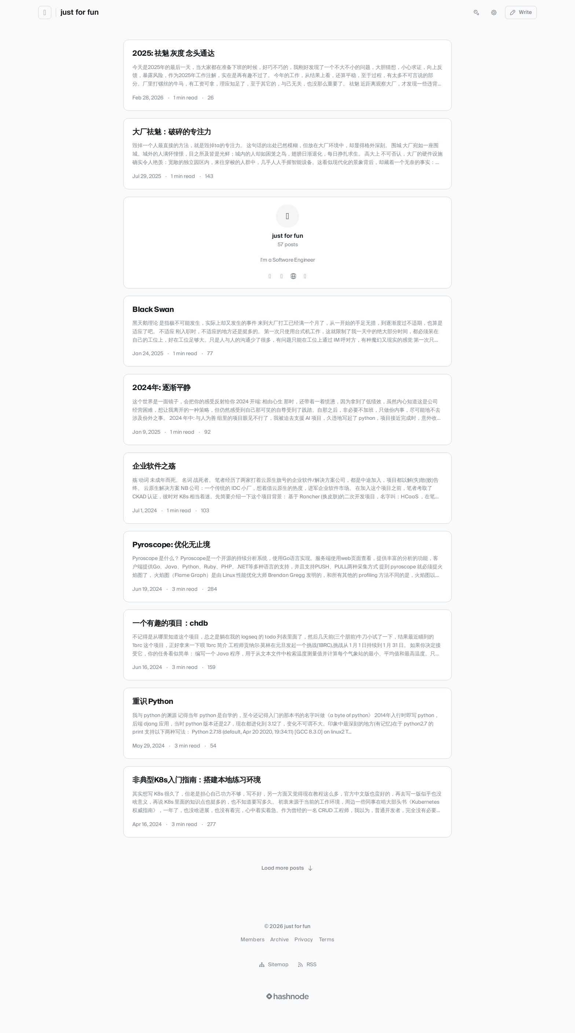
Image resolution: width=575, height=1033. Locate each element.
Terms (326, 939)
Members (252, 939)
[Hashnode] (305, 276)
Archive (279, 939)
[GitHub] (270, 276)
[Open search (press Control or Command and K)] (476, 12)
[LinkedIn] (281, 276)
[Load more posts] (287, 868)
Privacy (303, 939)
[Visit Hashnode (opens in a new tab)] (287, 996)
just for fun (80, 12)
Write (521, 12)
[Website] (293, 276)
